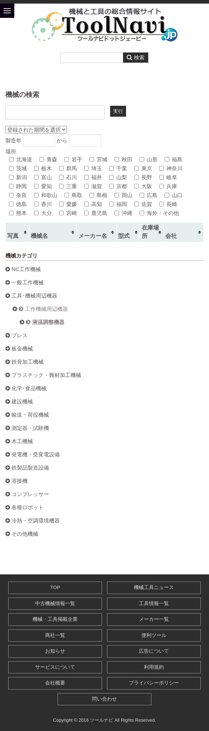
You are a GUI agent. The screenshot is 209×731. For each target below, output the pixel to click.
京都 (118, 186)
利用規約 (154, 667)
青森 (48, 159)
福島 (174, 159)
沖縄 (123, 213)
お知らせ (55, 651)
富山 (43, 177)
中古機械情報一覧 (55, 603)
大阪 (143, 186)
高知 (93, 204)
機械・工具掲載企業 (55, 619)
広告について (154, 651)
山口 (174, 195)
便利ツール (153, 635)
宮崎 (68, 213)
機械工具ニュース (154, 587)
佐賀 (143, 204)
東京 (143, 168)
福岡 (118, 204)
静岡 (18, 186)
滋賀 (93, 186)
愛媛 (68, 204)
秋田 (123, 159)
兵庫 (168, 186)
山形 (148, 159)
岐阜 (168, 177)
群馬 (68, 168)
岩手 (73, 159)
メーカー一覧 (154, 619)
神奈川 (171, 168)
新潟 (18, 177)
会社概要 (55, 683)
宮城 (98, 159)
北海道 (20, 159)
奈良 (18, 195)
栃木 (43, 168)
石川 (68, 177)
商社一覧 (55, 635)
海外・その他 (159, 213)
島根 (98, 195)
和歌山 (45, 195)
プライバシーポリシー (154, 683)
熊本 (18, 213)
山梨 (118, 177)
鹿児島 (95, 213)
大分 (43, 213)
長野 (143, 177)
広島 (148, 195)
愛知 (43, 186)
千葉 (118, 168)
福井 (93, 177)
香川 (43, 204)
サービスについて (55, 667)
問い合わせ (104, 699)
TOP (55, 587)
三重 (68, 186)
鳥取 (73, 195)
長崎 (168, 204)
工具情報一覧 (154, 603)
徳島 (18, 204)
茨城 (18, 168)
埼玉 (93, 168)
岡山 (123, 195)
